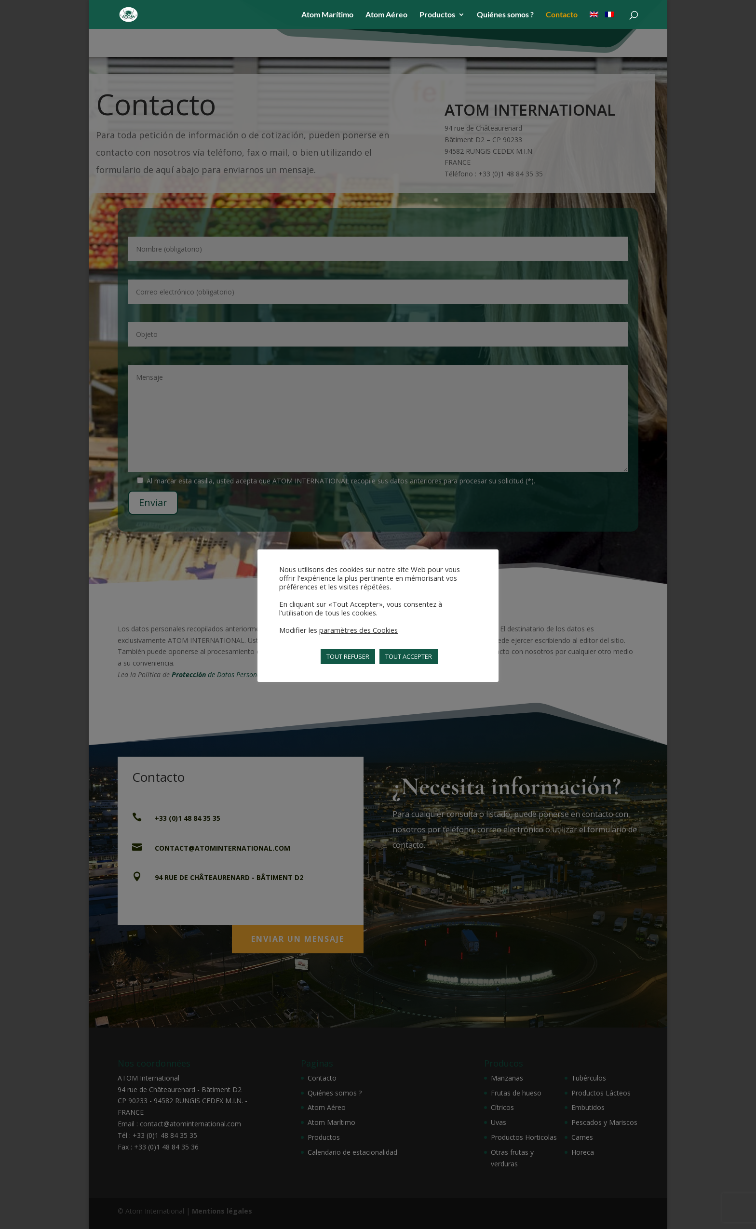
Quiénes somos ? (505, 15)
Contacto (562, 15)
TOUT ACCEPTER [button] (408, 656)
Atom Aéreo (386, 15)
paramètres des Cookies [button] (358, 630)
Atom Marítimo (327, 15)
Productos (437, 15)
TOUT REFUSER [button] (347, 656)
